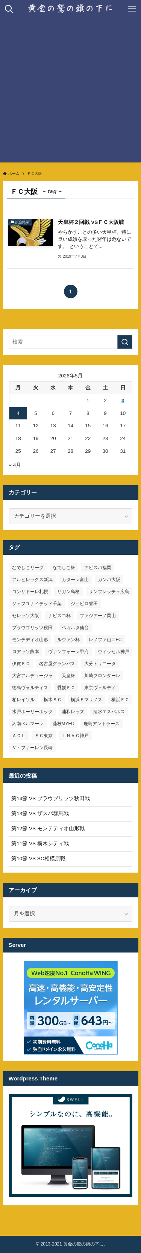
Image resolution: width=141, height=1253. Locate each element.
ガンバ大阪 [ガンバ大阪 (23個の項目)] (109, 579)
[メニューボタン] (132, 9)
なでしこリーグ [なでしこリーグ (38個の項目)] (28, 567)
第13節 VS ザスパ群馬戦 (40, 813)
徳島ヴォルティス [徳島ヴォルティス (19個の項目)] (30, 687)
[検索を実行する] (124, 342)
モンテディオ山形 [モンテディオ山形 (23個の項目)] (30, 639)
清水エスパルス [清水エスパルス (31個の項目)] (109, 711)
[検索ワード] (70, 342)
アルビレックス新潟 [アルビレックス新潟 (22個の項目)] (32, 579)
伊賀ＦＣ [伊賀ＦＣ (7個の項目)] (21, 663)
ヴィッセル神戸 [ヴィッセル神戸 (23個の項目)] (113, 651)
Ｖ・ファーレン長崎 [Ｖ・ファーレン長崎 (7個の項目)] (32, 747)
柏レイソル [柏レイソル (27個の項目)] (23, 699)
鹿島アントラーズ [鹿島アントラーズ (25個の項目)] (101, 723)
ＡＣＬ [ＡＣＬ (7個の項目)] (19, 735)
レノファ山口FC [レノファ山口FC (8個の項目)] (105, 639)
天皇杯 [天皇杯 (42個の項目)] (68, 675)
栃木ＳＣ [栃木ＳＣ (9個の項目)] (53, 699)
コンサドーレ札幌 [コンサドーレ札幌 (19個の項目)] (30, 591)
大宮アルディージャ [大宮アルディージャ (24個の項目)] (32, 675)
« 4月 (15, 465)
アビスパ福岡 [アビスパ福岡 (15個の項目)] (97, 567)
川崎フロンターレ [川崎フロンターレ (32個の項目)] (102, 675)
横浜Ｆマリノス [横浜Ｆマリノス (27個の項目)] (86, 699)
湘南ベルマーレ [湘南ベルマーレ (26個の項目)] (28, 723)
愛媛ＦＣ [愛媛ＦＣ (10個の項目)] (66, 687)
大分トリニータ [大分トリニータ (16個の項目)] (100, 663)
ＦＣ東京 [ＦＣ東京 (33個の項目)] (44, 735)
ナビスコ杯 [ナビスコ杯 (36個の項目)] (59, 615)
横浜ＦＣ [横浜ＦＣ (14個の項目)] (120, 699)
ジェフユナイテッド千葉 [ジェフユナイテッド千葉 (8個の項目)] (37, 603)
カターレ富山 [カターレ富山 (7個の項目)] (75, 579)
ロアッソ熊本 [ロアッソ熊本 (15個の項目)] (25, 651)
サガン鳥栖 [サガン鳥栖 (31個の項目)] (68, 591)
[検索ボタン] (9, 9)
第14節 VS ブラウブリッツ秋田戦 (50, 798)
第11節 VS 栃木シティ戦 (40, 843)
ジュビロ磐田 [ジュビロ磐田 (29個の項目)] (84, 603)
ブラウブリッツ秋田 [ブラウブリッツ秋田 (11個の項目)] (32, 627)
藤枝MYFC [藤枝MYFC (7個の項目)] (63, 723)
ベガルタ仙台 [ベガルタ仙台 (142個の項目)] (75, 627)
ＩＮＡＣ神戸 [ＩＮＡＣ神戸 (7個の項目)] (75, 735)
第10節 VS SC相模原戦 (38, 858)
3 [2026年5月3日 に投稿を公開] (122, 400)
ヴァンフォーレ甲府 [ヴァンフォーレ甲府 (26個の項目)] (68, 651)
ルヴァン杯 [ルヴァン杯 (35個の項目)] (68, 639)
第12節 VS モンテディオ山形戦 (48, 828)
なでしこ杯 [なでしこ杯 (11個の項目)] (64, 567)
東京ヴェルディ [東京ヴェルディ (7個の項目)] (100, 687)
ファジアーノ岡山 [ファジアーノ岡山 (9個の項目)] (98, 615)
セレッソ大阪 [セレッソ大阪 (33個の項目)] (25, 615)
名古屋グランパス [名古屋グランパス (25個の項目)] (57, 663)
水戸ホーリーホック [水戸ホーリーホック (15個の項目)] (32, 711)
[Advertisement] (70, 92)
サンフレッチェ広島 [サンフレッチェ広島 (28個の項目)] (109, 591)
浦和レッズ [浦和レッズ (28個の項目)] (73, 711)
